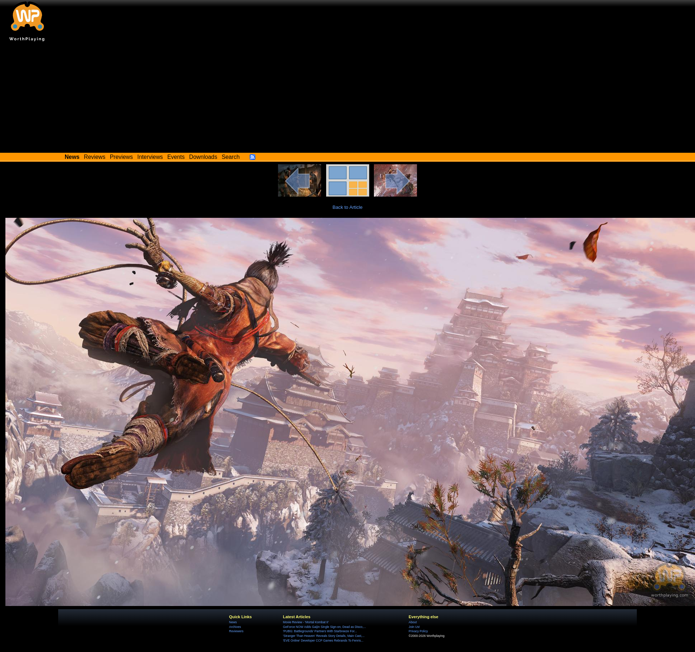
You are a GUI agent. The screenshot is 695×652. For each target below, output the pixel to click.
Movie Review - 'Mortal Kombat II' (306, 622)
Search (231, 157)
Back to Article (348, 207)
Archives (235, 627)
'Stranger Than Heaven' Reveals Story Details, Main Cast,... (324, 636)
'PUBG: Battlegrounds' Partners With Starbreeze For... (320, 631)
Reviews (95, 157)
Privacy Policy (418, 631)
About (413, 622)
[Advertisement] (348, 99)
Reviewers (236, 631)
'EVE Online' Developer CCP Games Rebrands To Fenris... (323, 640)
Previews (121, 157)
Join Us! (414, 627)
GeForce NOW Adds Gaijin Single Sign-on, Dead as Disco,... (324, 627)
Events (176, 157)
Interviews (150, 157)
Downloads (203, 157)
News (233, 622)
